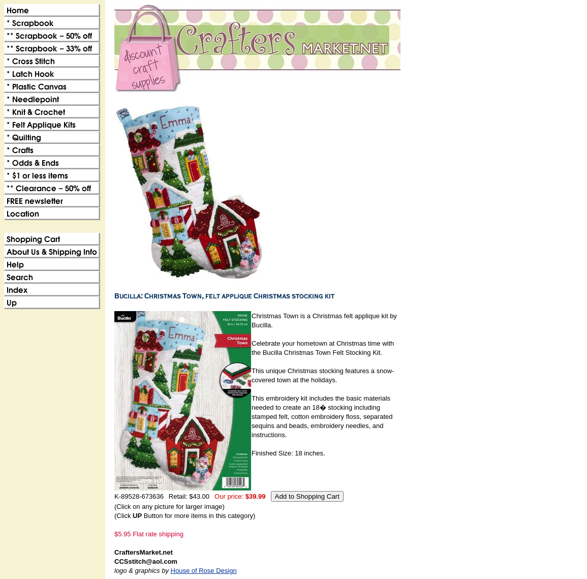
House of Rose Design (204, 570)
